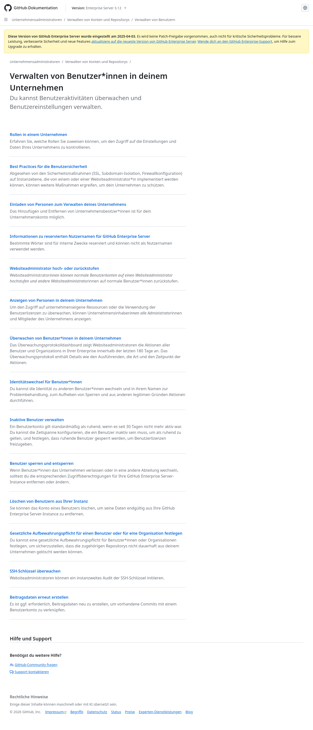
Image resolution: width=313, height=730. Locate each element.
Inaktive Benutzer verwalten (37, 419)
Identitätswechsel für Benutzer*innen (46, 382)
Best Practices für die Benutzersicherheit (48, 166)
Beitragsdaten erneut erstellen (39, 597)
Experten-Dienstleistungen (160, 711)
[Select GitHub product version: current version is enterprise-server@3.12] (99, 8)
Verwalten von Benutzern (155, 19)
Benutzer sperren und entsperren (42, 463)
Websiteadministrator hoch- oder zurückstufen (54, 268)
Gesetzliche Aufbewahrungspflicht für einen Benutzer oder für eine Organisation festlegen (96, 533)
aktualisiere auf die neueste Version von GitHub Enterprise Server (143, 41)
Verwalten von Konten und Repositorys (98, 19)
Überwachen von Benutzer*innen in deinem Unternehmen (65, 338)
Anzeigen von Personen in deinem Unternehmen (56, 300)
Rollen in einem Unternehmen (38, 134)
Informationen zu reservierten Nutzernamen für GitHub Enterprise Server (80, 236)
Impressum (54, 711)
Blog (189, 711)
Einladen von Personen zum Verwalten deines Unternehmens (68, 204)
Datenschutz (97, 711)
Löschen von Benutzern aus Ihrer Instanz (49, 501)
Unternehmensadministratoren (37, 19)
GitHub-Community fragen (33, 664)
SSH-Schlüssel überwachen (35, 571)
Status (116, 711)
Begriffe (76, 711)
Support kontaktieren (29, 671)
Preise (130, 711)
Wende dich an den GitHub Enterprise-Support (235, 41)
